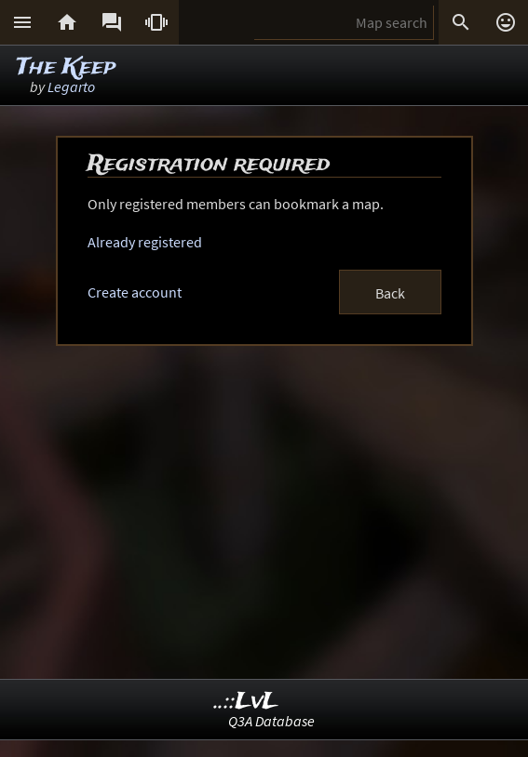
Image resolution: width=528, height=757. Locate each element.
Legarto (71, 86)
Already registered (145, 241)
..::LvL (246, 701)
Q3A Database (271, 720)
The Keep (66, 67)
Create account (135, 292)
